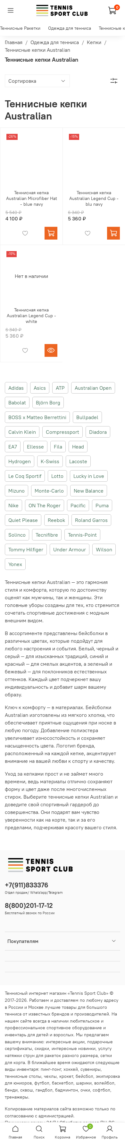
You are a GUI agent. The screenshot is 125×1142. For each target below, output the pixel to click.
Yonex (15, 564)
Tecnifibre (47, 535)
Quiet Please (23, 520)
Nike (13, 505)
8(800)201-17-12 (29, 905)
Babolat (17, 402)
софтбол (101, 1090)
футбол (41, 1083)
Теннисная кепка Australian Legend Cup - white (31, 315)
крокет (66, 1076)
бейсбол (84, 1076)
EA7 (12, 446)
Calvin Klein (22, 432)
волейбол (104, 1083)
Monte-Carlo (49, 490)
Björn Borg (48, 402)
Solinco (17, 535)
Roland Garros (91, 520)
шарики (84, 1083)
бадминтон (66, 1090)
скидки (42, 1048)
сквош (26, 1090)
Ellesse (35, 446)
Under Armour (69, 549)
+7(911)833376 (26, 885)
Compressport (62, 432)
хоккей (70, 1069)
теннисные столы (23, 1076)
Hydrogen (19, 461)
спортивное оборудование (74, 1028)
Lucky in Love (88, 476)
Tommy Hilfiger (25, 549)
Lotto (57, 476)
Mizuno (16, 490)
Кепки (94, 42)
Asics (40, 388)
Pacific (78, 505)
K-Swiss (50, 461)
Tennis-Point (82, 535)
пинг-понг (51, 1069)
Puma (102, 505)
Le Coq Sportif (24, 476)
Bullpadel (87, 417)
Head (78, 446)
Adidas (16, 388)
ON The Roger (45, 505)
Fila (58, 446)
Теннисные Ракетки (20, 28)
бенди (11, 1090)
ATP (60, 388)
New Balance (89, 490)
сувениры (90, 1069)
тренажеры (16, 1097)
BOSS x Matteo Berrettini (37, 417)
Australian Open (93, 388)
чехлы (50, 1076)
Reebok (56, 520)
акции (78, 1042)
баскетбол (62, 1083)
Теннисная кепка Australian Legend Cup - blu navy (94, 198)
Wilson (104, 549)
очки (85, 1090)
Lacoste (78, 461)
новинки (87, 1048)
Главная (13, 42)
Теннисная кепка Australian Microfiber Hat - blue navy (31, 198)
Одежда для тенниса (69, 28)
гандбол (44, 1090)
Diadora (98, 432)
